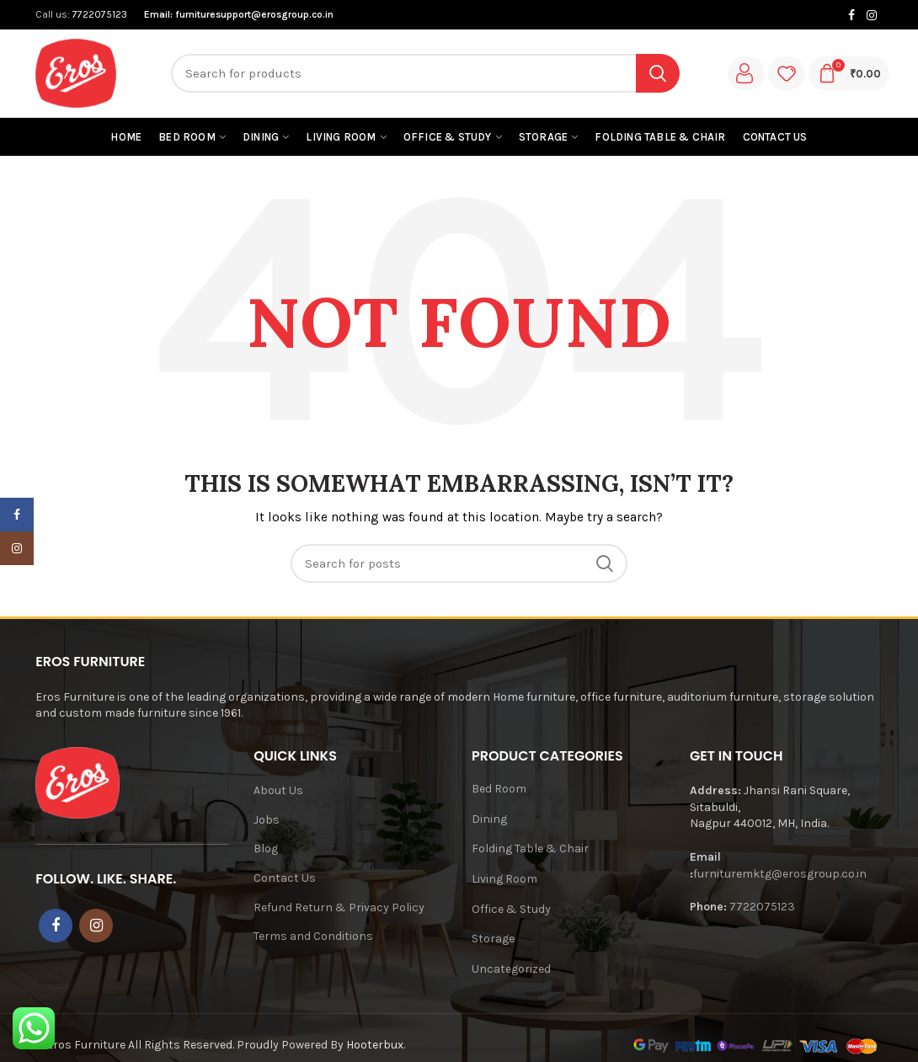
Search (658, 73)
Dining (489, 819)
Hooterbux (374, 1045)
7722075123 (98, 14)
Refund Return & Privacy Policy (339, 907)
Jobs (267, 820)
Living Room (504, 879)
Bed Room (499, 789)
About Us (278, 790)
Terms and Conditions (313, 936)
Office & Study (511, 909)
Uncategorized (511, 969)
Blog (266, 848)
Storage (493, 938)
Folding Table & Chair (530, 848)
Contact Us (285, 878)
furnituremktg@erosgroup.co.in (780, 874)
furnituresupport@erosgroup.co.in (254, 14)
